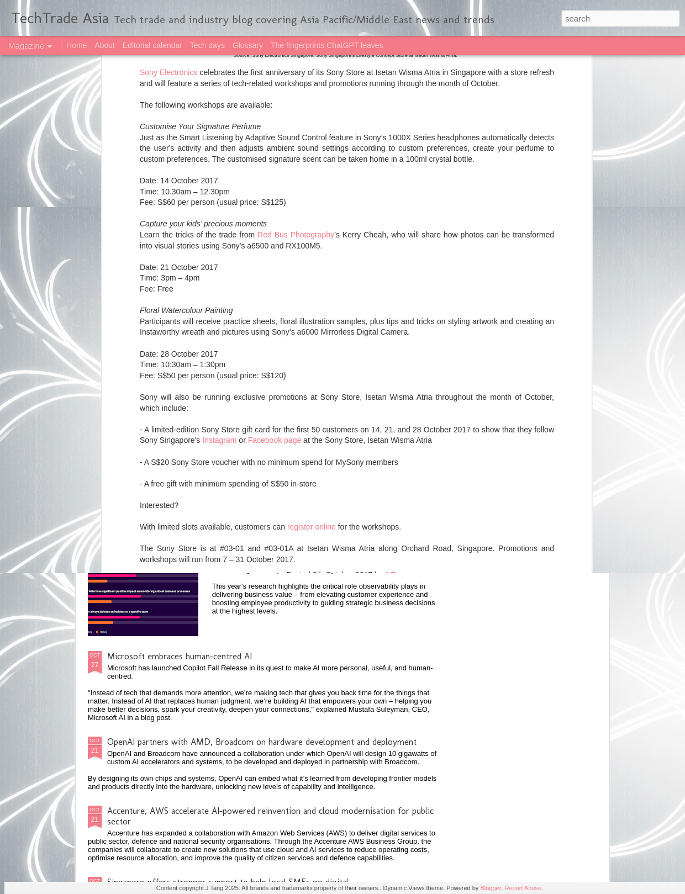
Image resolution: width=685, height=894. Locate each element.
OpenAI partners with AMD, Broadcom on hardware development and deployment (262, 742)
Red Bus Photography (295, 60)
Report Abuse (522, 888)
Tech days (207, 45)
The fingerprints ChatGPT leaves (327, 45)
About (104, 45)
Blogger (490, 888)
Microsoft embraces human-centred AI (179, 656)
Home (76, 45)
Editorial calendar (152, 45)
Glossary (248, 45)
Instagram (219, 265)
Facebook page (275, 265)
